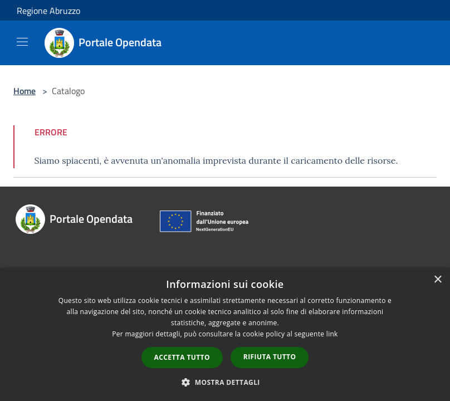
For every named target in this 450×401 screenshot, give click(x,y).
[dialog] (225, 334)
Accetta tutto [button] (182, 357)
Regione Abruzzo (48, 10)
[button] (225, 382)
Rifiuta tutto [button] (269, 356)
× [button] (437, 280)
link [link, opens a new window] (332, 334)
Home (24, 90)
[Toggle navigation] (22, 41)
